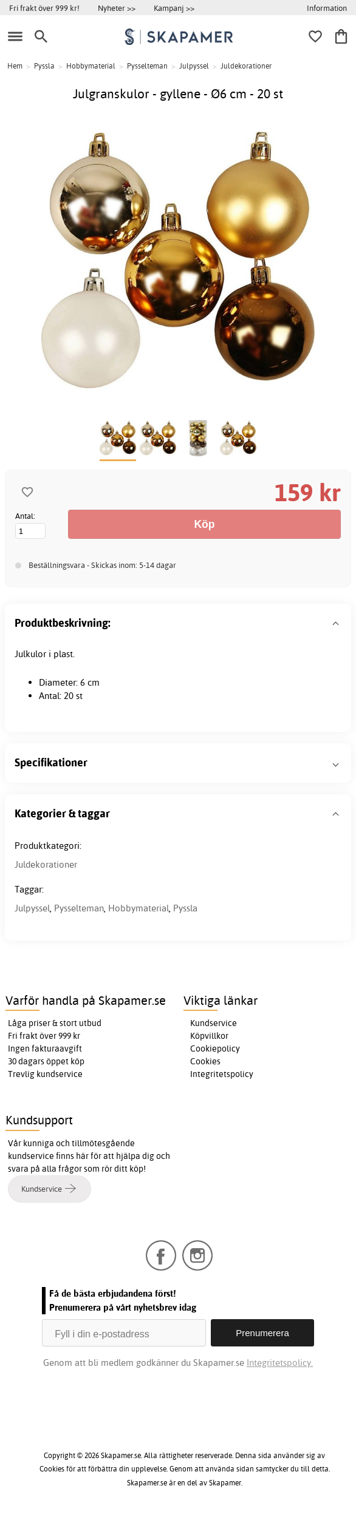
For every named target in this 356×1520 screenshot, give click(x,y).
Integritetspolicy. (280, 1362)
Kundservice (213, 1023)
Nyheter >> (116, 8)
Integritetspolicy (221, 1074)
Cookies (205, 1061)
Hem (14, 65)
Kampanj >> (174, 8)
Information (327, 8)
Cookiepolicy (215, 1048)
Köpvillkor (209, 1035)
